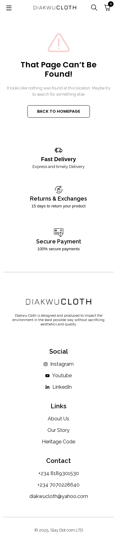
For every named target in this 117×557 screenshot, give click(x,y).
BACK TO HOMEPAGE (58, 111)
